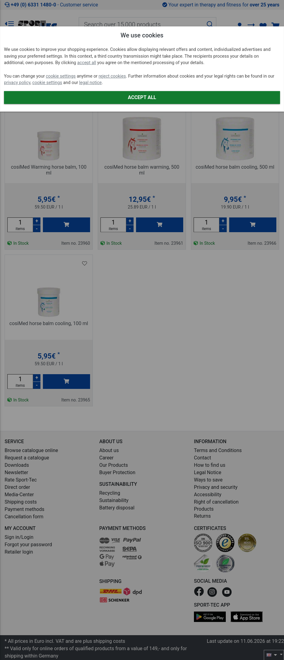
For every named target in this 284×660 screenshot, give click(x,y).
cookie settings (61, 76)
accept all (86, 62)
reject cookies (112, 76)
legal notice (90, 82)
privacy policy (17, 82)
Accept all (142, 97)
